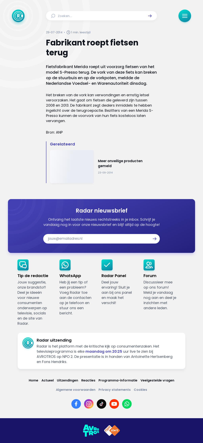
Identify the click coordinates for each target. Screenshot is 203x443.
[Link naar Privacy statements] (115, 389)
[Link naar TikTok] (101, 404)
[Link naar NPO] (112, 431)
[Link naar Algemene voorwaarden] (75, 389)
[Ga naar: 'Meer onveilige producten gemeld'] (103, 166)
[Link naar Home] (33, 380)
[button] (149, 16)
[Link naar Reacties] (88, 380)
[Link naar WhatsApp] (127, 404)
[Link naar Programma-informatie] (118, 380)
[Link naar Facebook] (76, 404)
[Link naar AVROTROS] (91, 431)
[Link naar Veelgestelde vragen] (157, 380)
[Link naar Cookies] (140, 389)
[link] (35, 292)
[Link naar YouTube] (114, 404)
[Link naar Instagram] (89, 404)
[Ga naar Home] (18, 16)
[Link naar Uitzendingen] (67, 380)
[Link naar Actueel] (47, 380)
